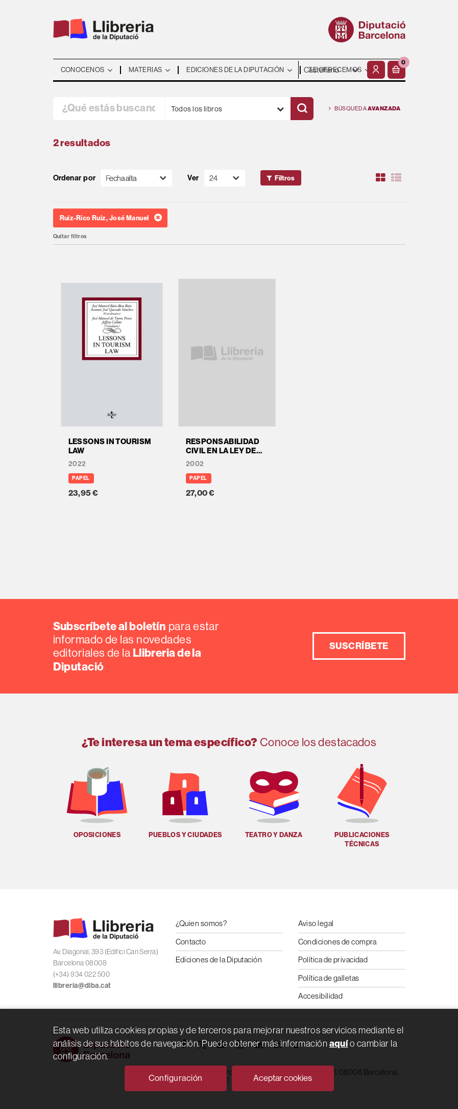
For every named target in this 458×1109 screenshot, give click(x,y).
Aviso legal (316, 923)
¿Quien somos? (201, 923)
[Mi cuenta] (376, 70)
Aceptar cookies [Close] (282, 1078)
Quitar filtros (70, 236)
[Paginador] (224, 178)
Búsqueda (365, 108)
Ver (193, 178)
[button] (396, 70)
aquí (338, 1043)
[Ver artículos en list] (396, 178)
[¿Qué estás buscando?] (108, 108)
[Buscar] (302, 108)
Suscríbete (359, 646)
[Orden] (136, 178)
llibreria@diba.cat (82, 985)
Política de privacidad (333, 959)
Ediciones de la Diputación (219, 959)
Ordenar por (74, 178)
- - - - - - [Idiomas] (332, 69)
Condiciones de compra (337, 941)
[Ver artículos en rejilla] (380, 178)
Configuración (176, 1078)
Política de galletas (328, 978)
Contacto (191, 941)
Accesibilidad (320, 995)
